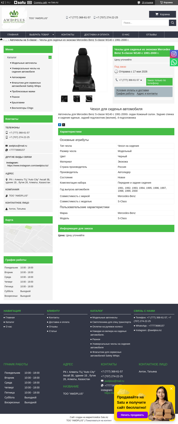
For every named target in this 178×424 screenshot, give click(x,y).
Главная (12, 34)
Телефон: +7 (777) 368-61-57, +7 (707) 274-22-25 (152, 319)
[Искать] (172, 23)
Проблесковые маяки (23, 91)
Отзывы (151, 34)
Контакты (67, 34)
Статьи (53, 331)
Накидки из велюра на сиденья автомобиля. (108, 333)
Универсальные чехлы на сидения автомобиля (110, 345)
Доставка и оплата (96, 34)
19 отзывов (147, 2)
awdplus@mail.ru (18, 145)
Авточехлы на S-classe (23, 39)
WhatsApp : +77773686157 (150, 325)
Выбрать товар (39, 34)
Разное (16, 97)
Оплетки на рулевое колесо (107, 326)
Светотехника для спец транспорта (111, 322)
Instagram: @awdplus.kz (149, 330)
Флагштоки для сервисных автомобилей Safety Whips (106, 354)
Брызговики (18, 102)
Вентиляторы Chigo (22, 108)
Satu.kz (104, 417)
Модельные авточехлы (24, 63)
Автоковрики (19, 77)
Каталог (12, 57)
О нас (126, 34)
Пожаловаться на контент (99, 420)
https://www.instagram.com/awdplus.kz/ (27, 165)
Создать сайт (40, 2)
